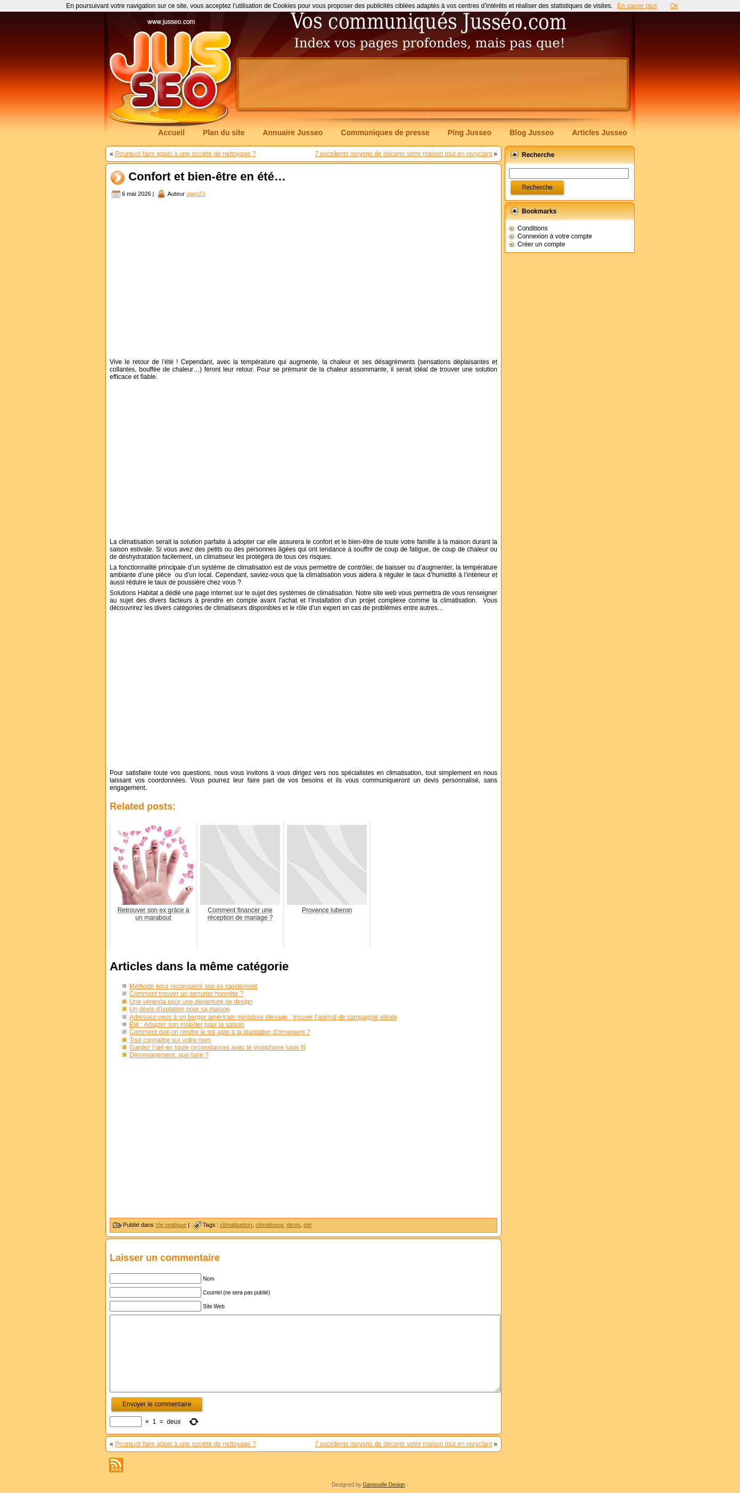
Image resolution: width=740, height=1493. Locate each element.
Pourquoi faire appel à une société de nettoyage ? (185, 154)
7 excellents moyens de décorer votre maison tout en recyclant (403, 154)
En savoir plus (637, 6)
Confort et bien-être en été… (207, 177)
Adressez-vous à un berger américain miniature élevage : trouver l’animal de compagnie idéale (263, 1017)
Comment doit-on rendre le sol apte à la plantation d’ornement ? (219, 1032)
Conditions (532, 228)
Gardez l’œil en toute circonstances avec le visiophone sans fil (217, 1047)
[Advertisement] (433, 84)
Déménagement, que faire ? (169, 1055)
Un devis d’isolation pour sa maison (179, 1009)
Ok (674, 6)
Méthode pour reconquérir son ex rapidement (193, 986)
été (307, 1225)
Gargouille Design (384, 1485)
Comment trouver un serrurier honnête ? (186, 993)
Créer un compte (541, 244)
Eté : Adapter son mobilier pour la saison (186, 1024)
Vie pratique (171, 1225)
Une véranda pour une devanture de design (191, 1001)
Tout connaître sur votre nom (170, 1040)
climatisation (236, 1225)
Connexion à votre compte (554, 236)
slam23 (195, 194)
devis (293, 1225)
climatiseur (269, 1225)
